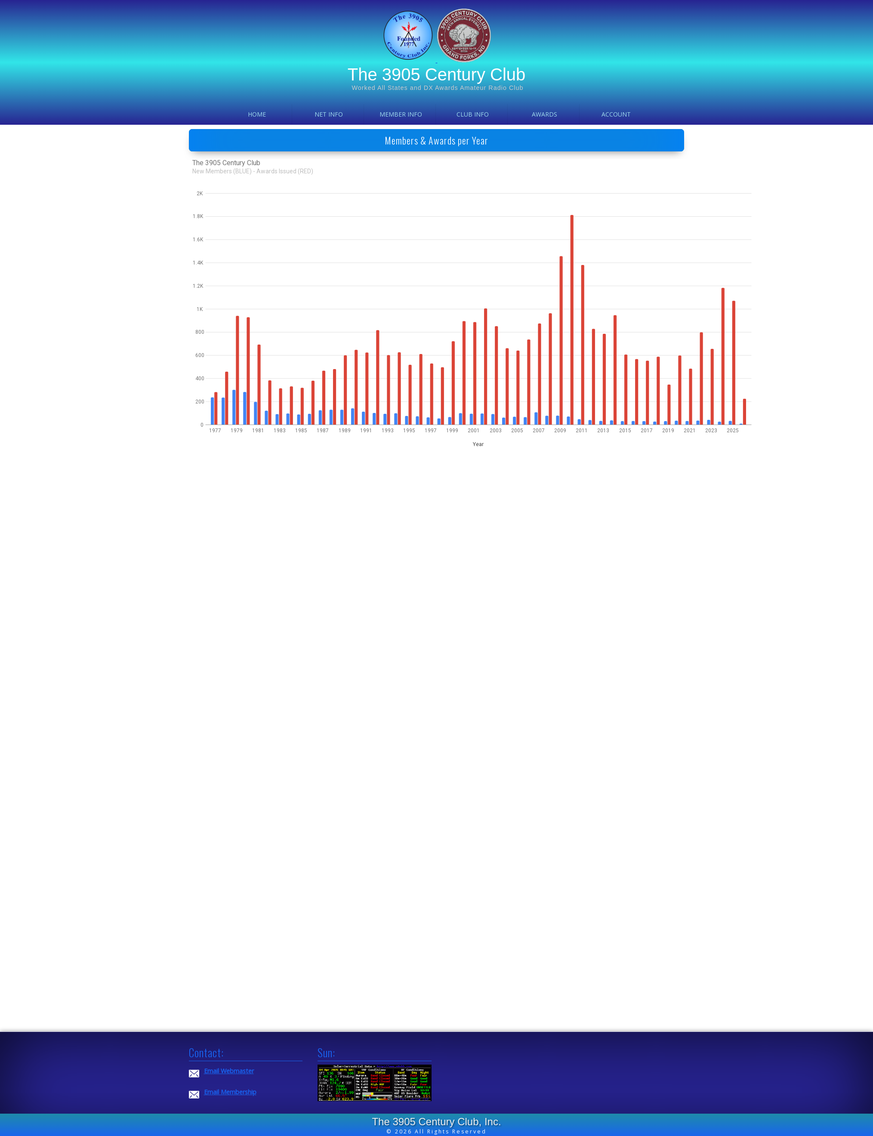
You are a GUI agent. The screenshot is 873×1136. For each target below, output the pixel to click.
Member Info (400, 114)
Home (257, 114)
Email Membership (230, 1092)
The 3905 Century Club (437, 74)
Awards (544, 114)
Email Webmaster (229, 1071)
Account (616, 114)
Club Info (473, 114)
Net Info (329, 114)
